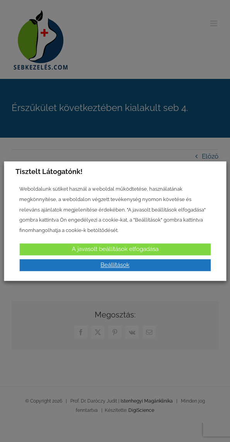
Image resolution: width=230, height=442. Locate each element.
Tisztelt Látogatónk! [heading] (49, 171)
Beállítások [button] (115, 264)
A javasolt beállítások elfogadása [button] (115, 249)
